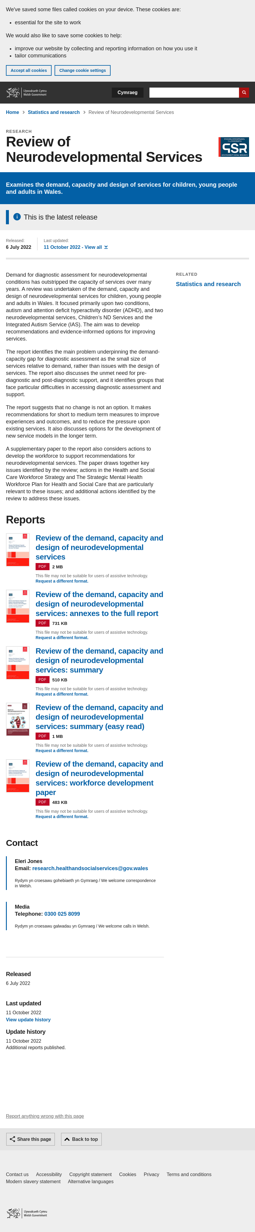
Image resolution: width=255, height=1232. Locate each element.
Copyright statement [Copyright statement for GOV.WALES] (90, 1174)
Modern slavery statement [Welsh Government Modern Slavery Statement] (33, 1181)
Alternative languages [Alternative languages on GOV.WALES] (91, 1181)
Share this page (34, 1139)
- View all (76, 247)
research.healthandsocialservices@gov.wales (90, 868)
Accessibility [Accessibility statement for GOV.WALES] (49, 1174)
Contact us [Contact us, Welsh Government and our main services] (17, 1174)
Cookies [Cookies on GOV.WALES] (127, 1174)
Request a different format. (62, 581)
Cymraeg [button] (128, 92)
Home (12, 112)
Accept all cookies (29, 70)
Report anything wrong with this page (45, 1116)
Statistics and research (54, 112)
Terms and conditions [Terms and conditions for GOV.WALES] (189, 1174)
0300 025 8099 (62, 914)
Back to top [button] (85, 1139)
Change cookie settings (82, 70)
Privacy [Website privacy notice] (151, 1174)
